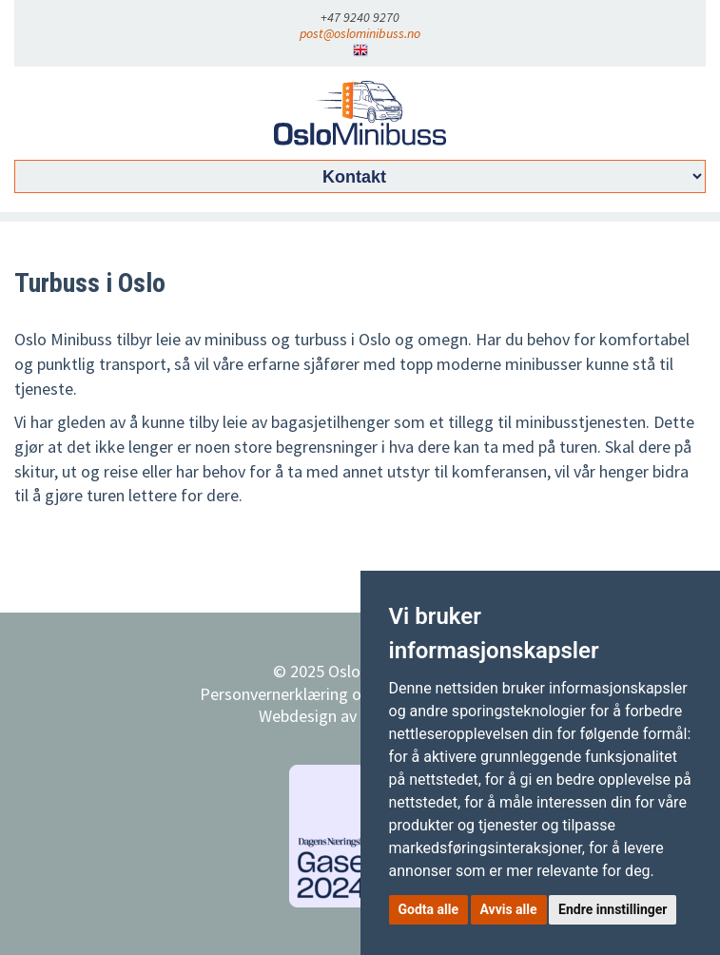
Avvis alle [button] (508, 909)
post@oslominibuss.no (360, 33)
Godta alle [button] (429, 909)
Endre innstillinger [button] (612, 909)
